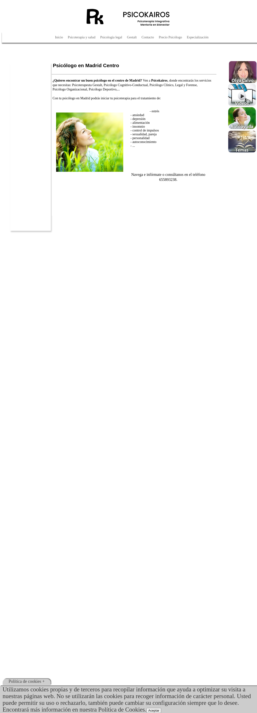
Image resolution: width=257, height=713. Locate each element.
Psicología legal (111, 37)
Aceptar (153, 710)
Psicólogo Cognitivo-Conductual (126, 85)
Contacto (147, 37)
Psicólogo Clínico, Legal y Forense (173, 85)
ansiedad (138, 115)
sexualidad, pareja (144, 134)
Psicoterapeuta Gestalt (87, 85)
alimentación (141, 123)
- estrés (154, 111)
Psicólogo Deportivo (103, 89)
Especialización (197, 37)
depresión (138, 119)
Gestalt (132, 37)
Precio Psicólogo (170, 37)
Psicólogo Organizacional (70, 89)
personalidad (141, 138)
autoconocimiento (144, 142)
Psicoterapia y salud (81, 37)
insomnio (138, 126)
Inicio (59, 37)
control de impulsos (145, 130)
